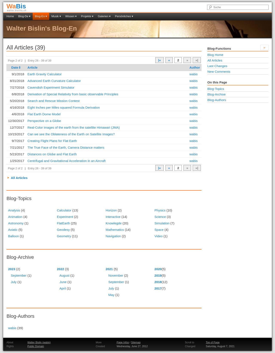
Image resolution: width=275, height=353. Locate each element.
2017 (158, 288)
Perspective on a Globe (44, 121)
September (18, 275)
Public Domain (36, 346)
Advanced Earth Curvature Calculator (54, 81)
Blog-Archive (216, 94)
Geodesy (63, 229)
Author (194, 67)
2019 (158, 275)
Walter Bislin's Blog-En (41, 28)
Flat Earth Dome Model (44, 114)
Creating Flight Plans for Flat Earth (52, 141)
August (64, 275)
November (115, 275)
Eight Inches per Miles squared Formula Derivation (64, 107)
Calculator (64, 210)
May (111, 295)
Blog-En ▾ (41, 16)
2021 (109, 269)
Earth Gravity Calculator (45, 74)
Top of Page (213, 342)
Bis (16, 6)
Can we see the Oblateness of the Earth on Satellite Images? (71, 134)
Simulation (162, 223)
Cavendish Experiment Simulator (51, 87)
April (62, 288)
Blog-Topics (215, 89)
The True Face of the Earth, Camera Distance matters (66, 147)
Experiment (65, 217)
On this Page (217, 82)
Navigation (113, 236)
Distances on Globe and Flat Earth (52, 154)
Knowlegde (114, 223)
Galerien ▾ (104, 16)
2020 (158, 269)
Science (160, 217)
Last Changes (217, 66)
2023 (11, 269)
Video (158, 236)
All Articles (19, 178)
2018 (158, 282)
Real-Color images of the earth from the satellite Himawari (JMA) (74, 127)
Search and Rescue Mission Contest (54, 101)
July (14, 282)
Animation (15, 217)
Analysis (14, 210)
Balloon (13, 236)
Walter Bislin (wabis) (39, 342)
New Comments (218, 71)
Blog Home (215, 55)
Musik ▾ (56, 16)
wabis (193, 74)
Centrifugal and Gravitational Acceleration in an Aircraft (67, 161)
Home (10, 16)
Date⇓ (16, 67)
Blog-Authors (216, 100)
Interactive (113, 217)
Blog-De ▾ (24, 16)
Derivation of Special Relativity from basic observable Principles (73, 94)
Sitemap (136, 342)
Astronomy (16, 223)
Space (159, 229)
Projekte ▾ (87, 16)
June (63, 282)
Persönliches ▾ (124, 16)
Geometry (64, 236)
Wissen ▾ (71, 16)
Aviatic (13, 229)
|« (159, 60)
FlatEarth (63, 223)
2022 (60, 269)
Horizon (111, 210)
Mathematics (115, 229)
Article (33, 67)
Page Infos (123, 342)
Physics (160, 210)
